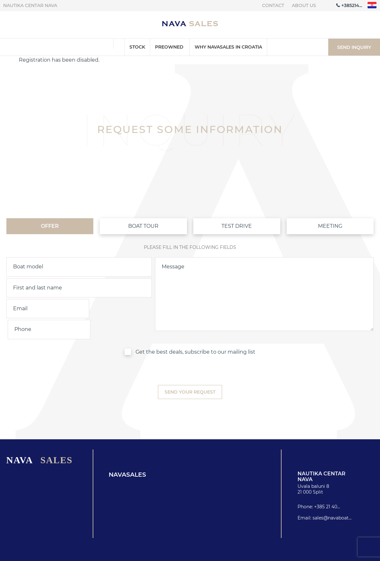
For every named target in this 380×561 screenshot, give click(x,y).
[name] (79, 287)
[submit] (190, 371)
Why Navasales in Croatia (228, 47)
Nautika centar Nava (30, 5)
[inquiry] (264, 287)
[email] (42, 308)
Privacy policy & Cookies (336, 554)
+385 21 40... (327, 485)
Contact (273, 5)
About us (304, 5)
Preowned (169, 47)
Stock (137, 47)
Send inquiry (354, 47)
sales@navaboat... (332, 497)
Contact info (270, 554)
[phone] (116, 308)
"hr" (372, 5)
